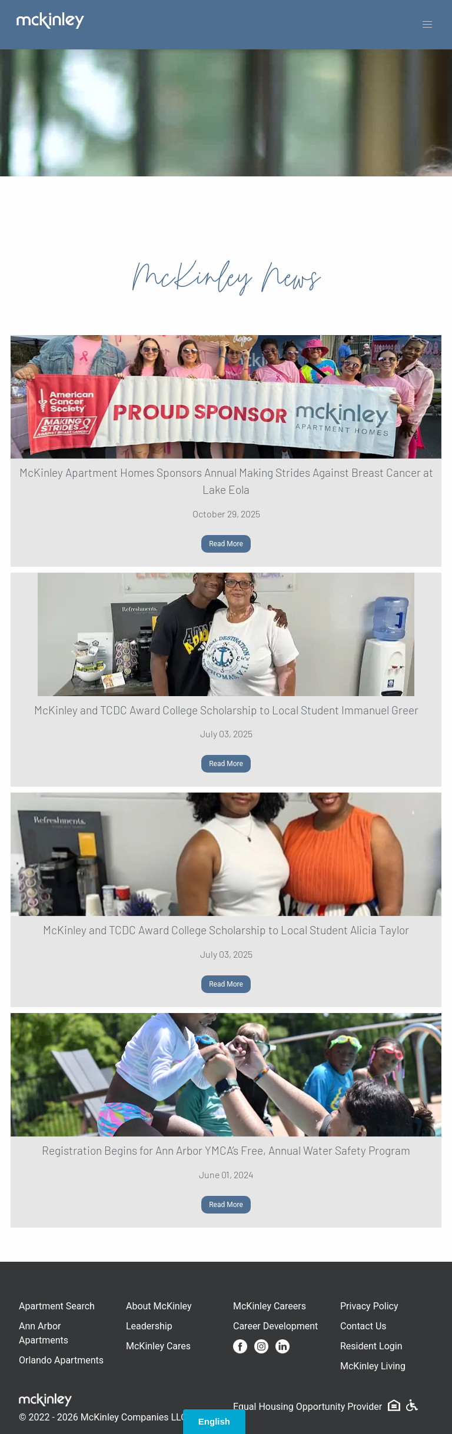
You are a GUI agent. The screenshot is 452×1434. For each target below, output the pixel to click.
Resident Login (371, 1346)
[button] (427, 24)
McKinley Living (373, 1366)
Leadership (149, 1326)
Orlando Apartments (61, 1360)
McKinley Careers (269, 1306)
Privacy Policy (369, 1306)
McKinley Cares (158, 1346)
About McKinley (159, 1306)
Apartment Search (57, 1306)
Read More (226, 544)
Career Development (275, 1326)
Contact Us (363, 1326)
